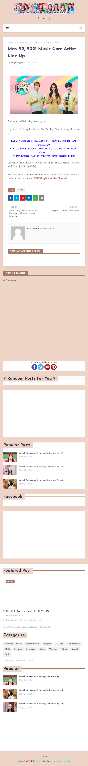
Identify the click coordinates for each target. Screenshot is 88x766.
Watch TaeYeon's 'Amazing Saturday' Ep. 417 (41, 453)
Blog (38, 761)
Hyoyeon (47, 644)
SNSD (7, 649)
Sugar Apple (17, 62)
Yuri (7, 654)
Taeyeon (53, 649)
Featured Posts (32, 644)
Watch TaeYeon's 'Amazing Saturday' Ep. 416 (41, 467)
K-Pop (18, 43)
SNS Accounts (74, 644)
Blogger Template (64, 761)
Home (10, 43)
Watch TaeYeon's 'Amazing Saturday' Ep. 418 (41, 480)
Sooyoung (30, 649)
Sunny (42, 649)
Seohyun (18, 649)
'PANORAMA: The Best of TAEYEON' (26, 611)
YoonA (75, 649)
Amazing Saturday (13, 644)
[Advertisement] (44, 413)
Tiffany (64, 649)
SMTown (59, 644)
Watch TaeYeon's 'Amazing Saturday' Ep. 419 (41, 704)
